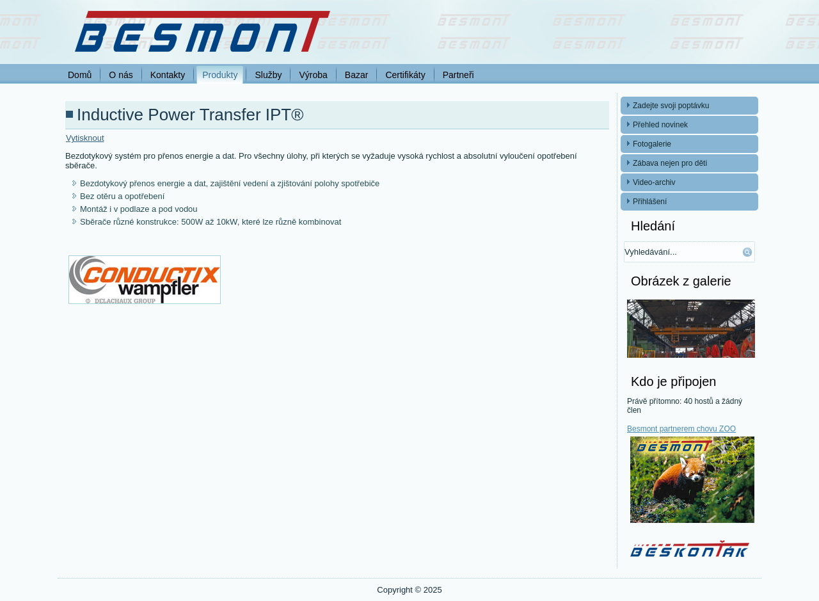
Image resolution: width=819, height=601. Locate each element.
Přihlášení (650, 201)
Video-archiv (654, 182)
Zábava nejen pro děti (670, 163)
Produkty (219, 75)
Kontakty (167, 75)
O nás (120, 75)
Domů (79, 75)
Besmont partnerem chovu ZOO (681, 428)
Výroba (313, 75)
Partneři (458, 75)
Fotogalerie (652, 144)
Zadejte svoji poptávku (671, 105)
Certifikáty (405, 75)
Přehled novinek (660, 124)
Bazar (357, 75)
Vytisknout (85, 138)
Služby (268, 75)
